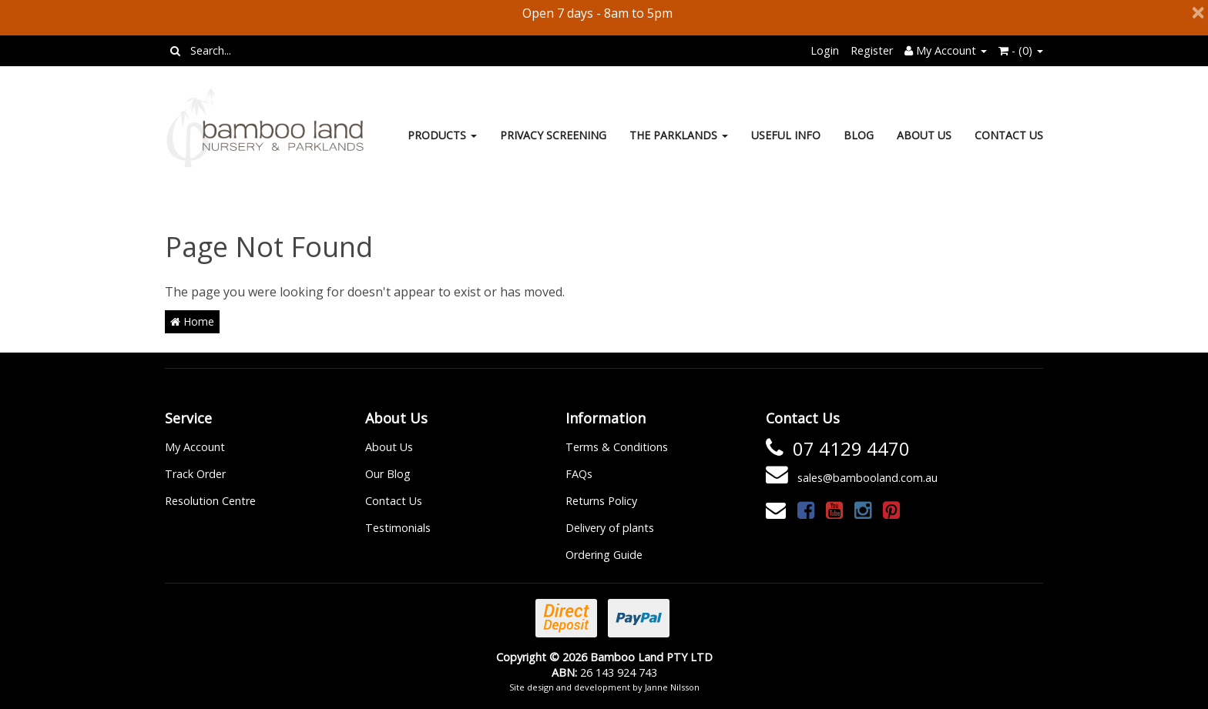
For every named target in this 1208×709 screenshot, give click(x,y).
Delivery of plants (609, 527)
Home (192, 321)
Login (824, 50)
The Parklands (678, 135)
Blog (859, 135)
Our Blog (388, 474)
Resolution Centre (210, 500)
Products (442, 135)
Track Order (195, 474)
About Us (924, 135)
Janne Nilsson (672, 687)
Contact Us (1009, 135)
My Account (195, 447)
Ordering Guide (604, 554)
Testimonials (398, 527)
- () (1020, 50)
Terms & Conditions (616, 447)
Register (872, 50)
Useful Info (785, 135)
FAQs (578, 474)
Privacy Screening (553, 135)
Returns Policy (601, 500)
